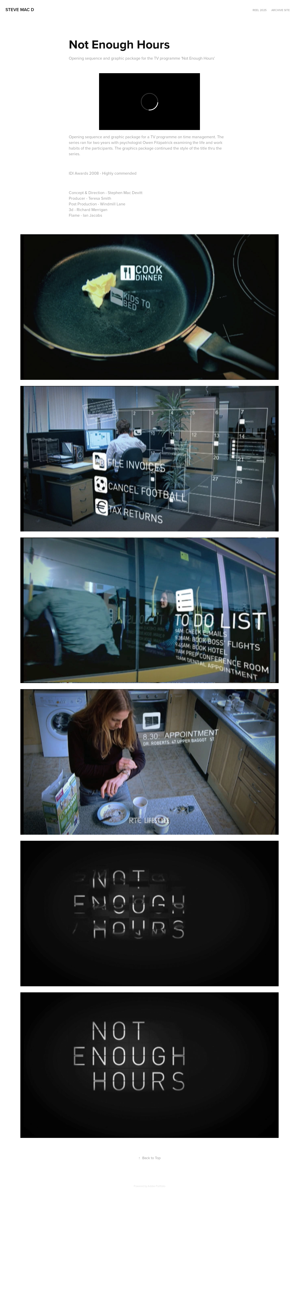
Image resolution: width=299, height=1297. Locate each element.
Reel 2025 (260, 10)
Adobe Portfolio (156, 1186)
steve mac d (19, 9)
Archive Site (280, 10)
